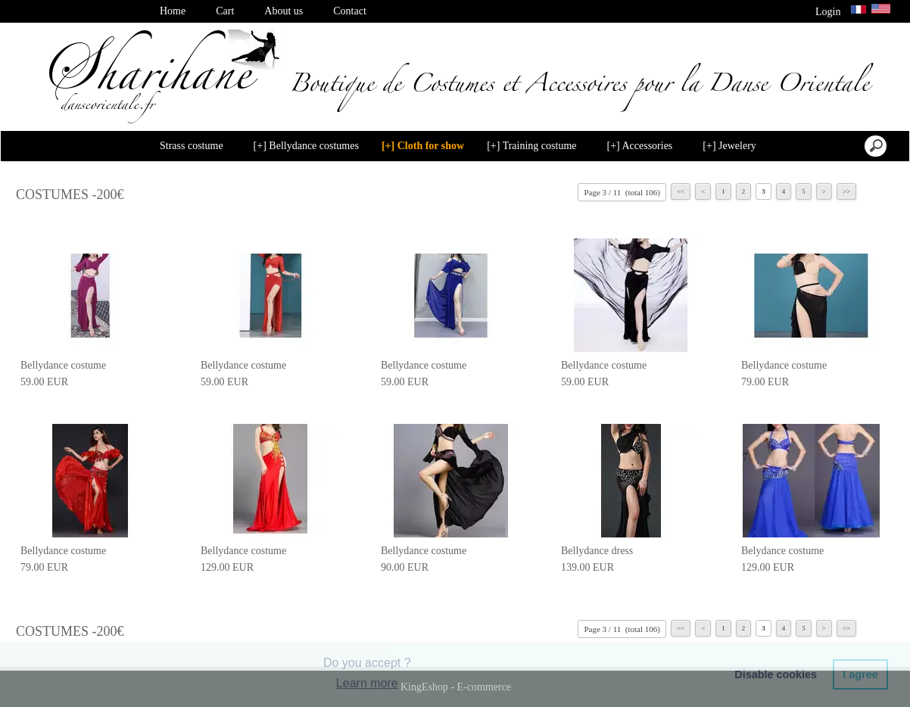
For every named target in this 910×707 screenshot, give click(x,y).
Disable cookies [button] (775, 674)
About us (283, 11)
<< (680, 191)
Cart (225, 11)
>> (846, 191)
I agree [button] (860, 674)
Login (828, 11)
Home (172, 11)
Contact (349, 11)
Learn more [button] (367, 683)
